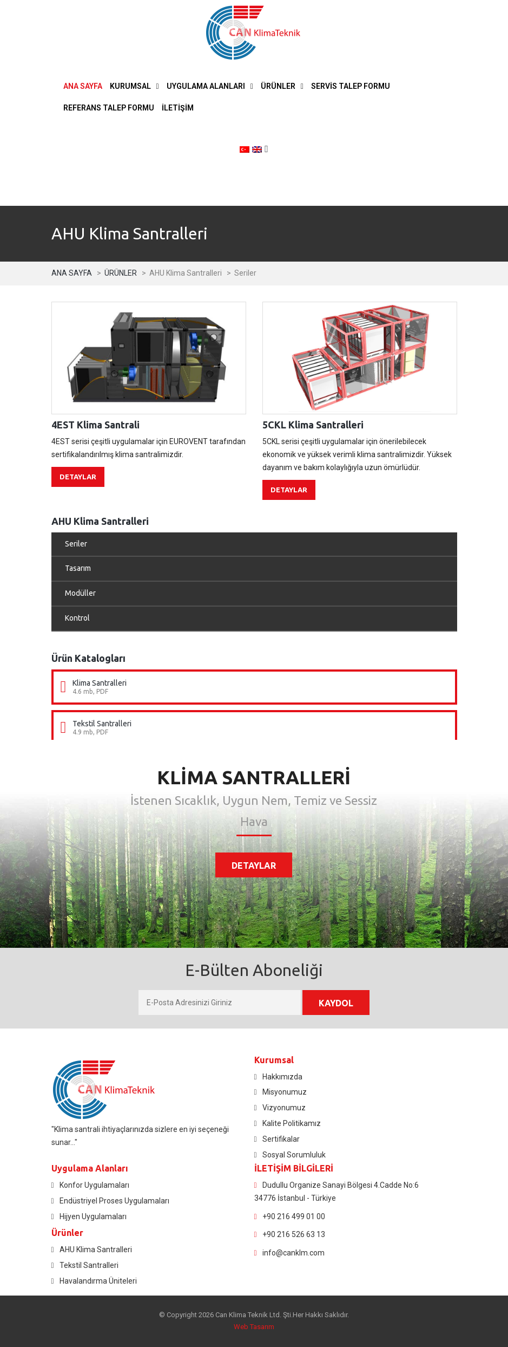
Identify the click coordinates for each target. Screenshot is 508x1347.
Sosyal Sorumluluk (294, 1154)
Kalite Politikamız (291, 1123)
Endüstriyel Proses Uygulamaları (114, 1200)
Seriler (76, 543)
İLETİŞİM (178, 107)
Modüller (80, 593)
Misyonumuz (284, 1092)
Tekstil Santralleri (101, 723)
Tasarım (78, 568)
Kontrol (77, 618)
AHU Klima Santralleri (96, 1249)
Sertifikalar (281, 1139)
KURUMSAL (130, 86)
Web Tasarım (254, 1327)
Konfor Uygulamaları (94, 1185)
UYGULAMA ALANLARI (206, 86)
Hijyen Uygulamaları (93, 1216)
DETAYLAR (78, 476)
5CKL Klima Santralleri (313, 424)
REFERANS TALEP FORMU (108, 107)
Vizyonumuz (284, 1107)
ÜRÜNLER (278, 86)
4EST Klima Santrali (95, 424)
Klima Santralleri (99, 683)
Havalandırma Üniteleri (98, 1281)
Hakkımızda (282, 1076)
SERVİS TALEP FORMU (350, 86)
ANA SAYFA (82, 86)
